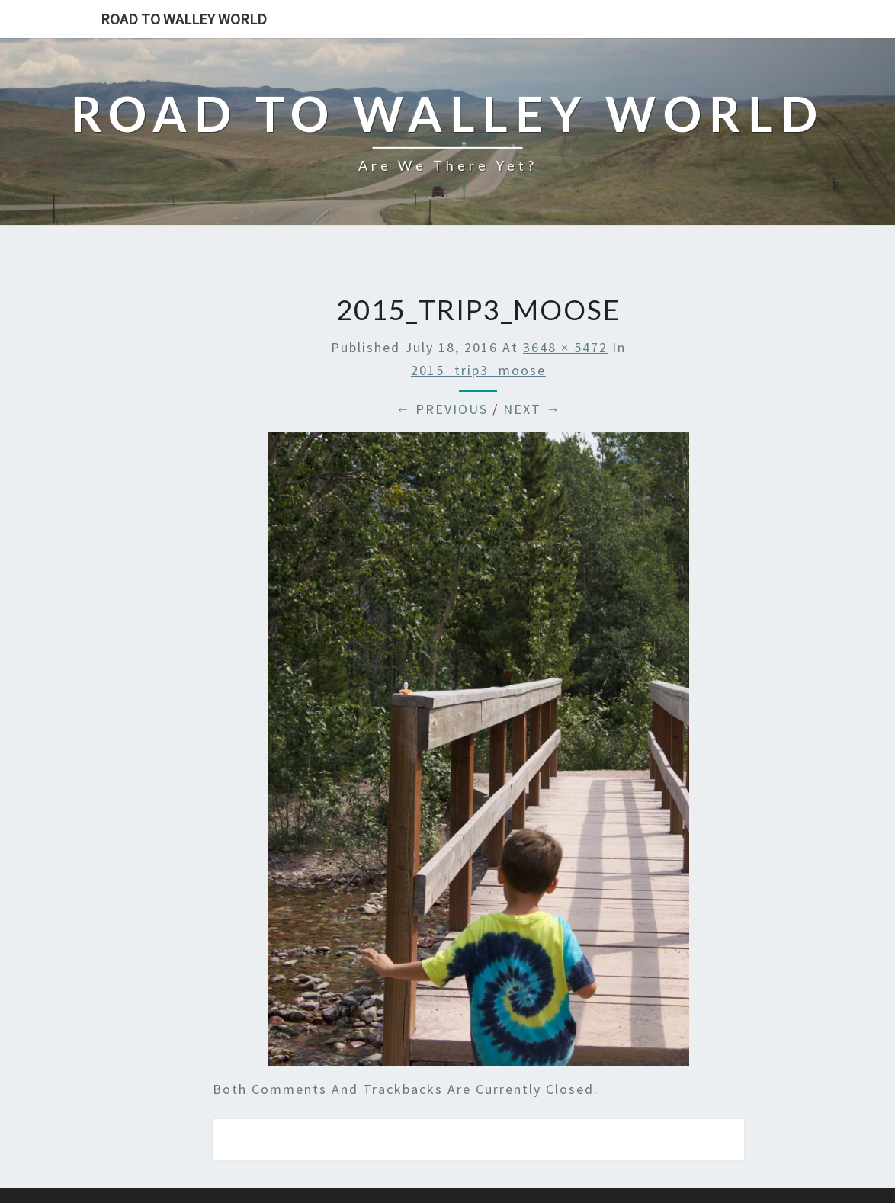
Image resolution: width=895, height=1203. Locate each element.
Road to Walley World (184, 18)
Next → (532, 409)
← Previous (442, 409)
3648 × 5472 (565, 347)
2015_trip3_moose (478, 370)
